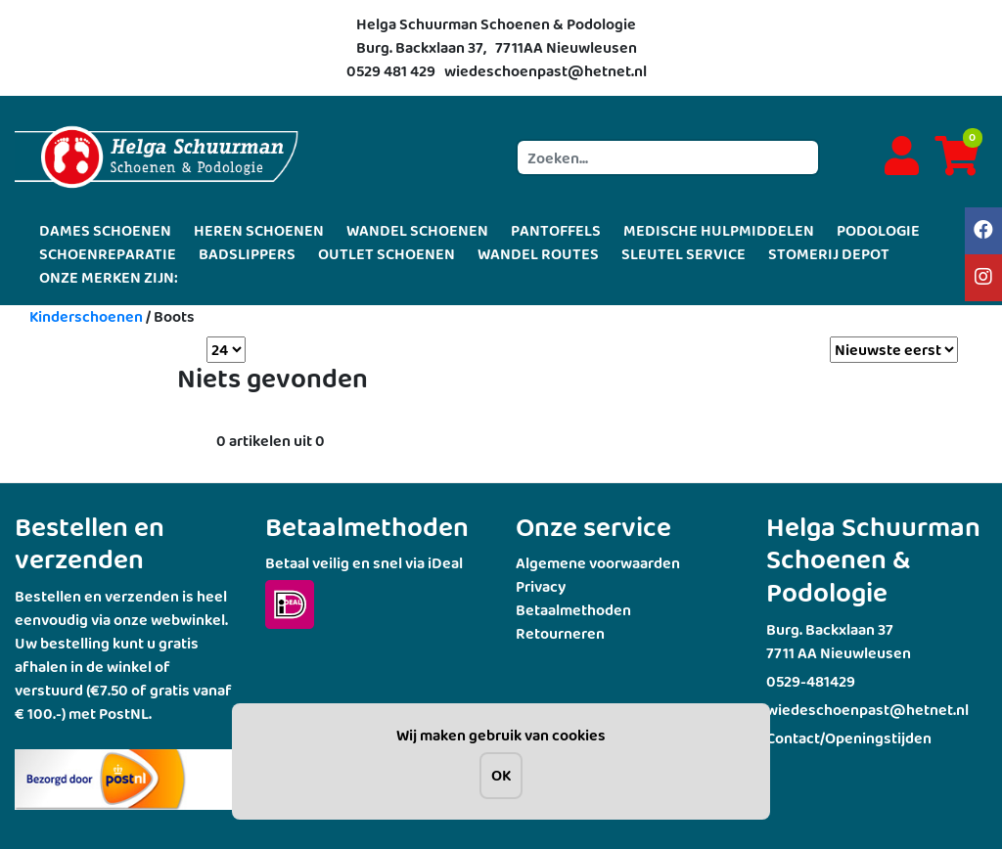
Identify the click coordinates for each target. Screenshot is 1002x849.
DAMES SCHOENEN (105, 230)
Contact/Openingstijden (849, 738)
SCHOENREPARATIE (107, 254)
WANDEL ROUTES (538, 254)
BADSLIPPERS (247, 254)
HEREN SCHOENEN (259, 230)
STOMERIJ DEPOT (828, 254)
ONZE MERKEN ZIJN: (108, 277)
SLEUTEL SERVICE (683, 254)
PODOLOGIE (878, 230)
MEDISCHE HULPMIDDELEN (718, 230)
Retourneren (560, 633)
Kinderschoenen (86, 316)
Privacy (541, 586)
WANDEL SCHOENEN (417, 230)
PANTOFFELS (556, 230)
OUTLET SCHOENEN (386, 254)
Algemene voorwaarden (598, 563)
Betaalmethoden (573, 610)
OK (501, 775)
